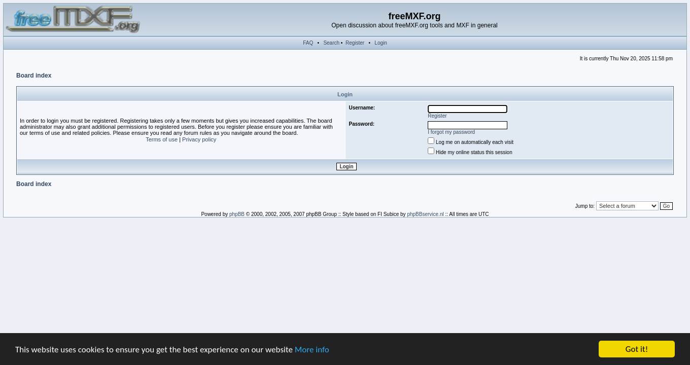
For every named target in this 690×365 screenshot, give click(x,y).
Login (380, 43)
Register (355, 43)
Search (331, 43)
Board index (33, 75)
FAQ (308, 43)
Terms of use (162, 139)
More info (312, 349)
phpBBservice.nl (425, 214)
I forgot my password (451, 132)
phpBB (237, 214)
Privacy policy (199, 139)
